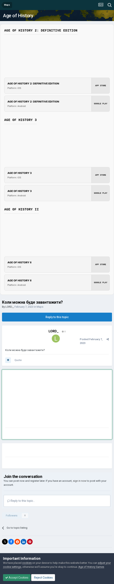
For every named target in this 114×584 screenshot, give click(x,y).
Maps (40, 306)
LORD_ (9, 306)
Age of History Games (91, 566)
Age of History (18, 15)
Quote (18, 360)
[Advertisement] (52, 399)
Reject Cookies (43, 577)
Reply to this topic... (21, 500)
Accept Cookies (16, 577)
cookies (27, 562)
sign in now (79, 480)
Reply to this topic (57, 317)
